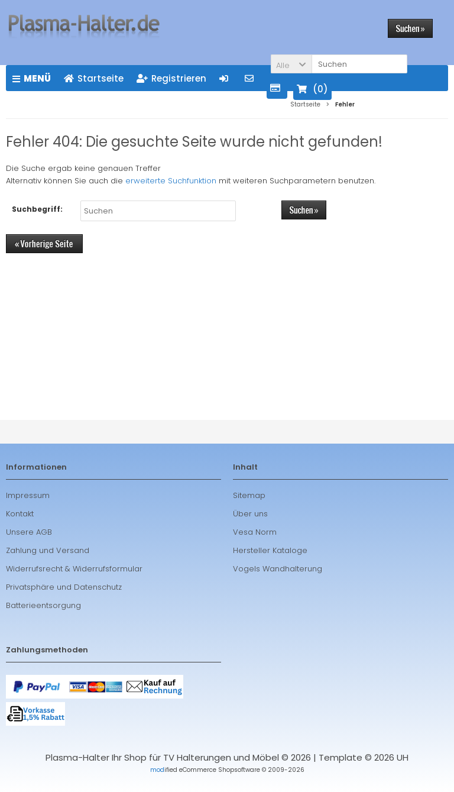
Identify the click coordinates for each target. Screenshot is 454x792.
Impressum (28, 495)
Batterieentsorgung (43, 605)
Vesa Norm (255, 532)
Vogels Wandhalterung (277, 568)
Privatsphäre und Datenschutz (64, 587)
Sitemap (249, 495)
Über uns (250, 513)
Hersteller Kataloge (270, 550)
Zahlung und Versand (47, 550)
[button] (291, 63)
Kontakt (20, 513)
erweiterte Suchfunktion (170, 180)
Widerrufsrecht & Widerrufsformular (74, 568)
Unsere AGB (29, 532)
